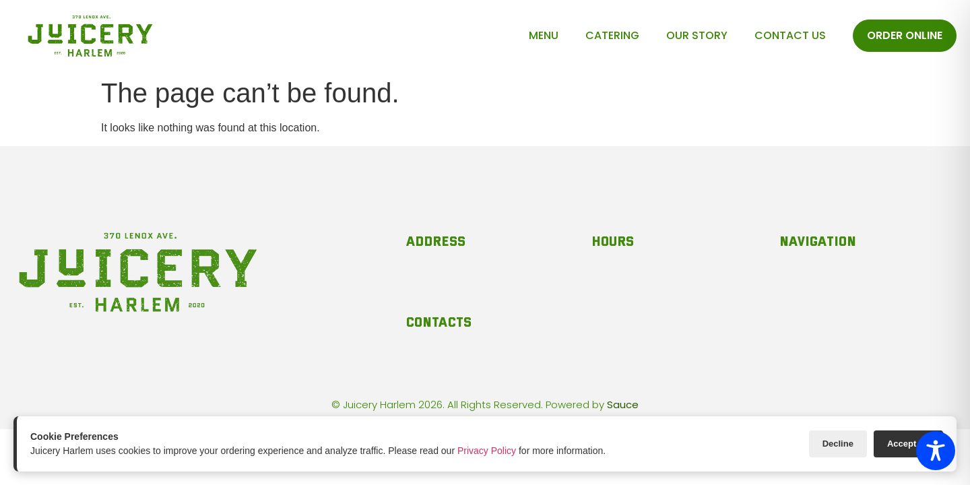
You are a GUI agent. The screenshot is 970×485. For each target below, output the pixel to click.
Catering (612, 35)
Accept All (908, 444)
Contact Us (790, 35)
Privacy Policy (486, 450)
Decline (837, 444)
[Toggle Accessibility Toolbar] (936, 451)
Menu (543, 35)
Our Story (697, 35)
